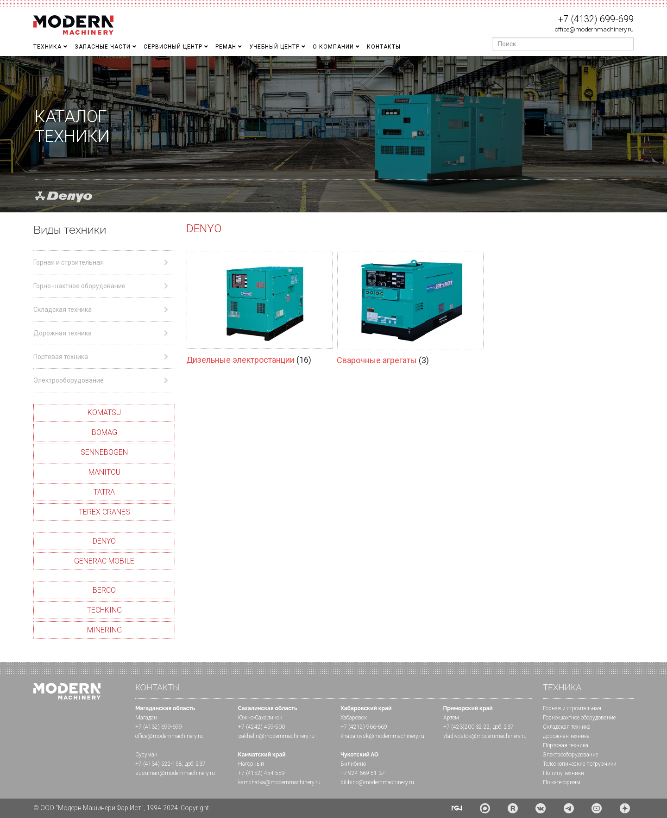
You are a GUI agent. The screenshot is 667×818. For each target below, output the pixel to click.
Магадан (146, 717)
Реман (225, 46)
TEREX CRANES (104, 512)
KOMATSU (104, 412)
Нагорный (251, 764)
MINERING (104, 630)
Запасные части (103, 46)
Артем (451, 717)
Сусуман (146, 754)
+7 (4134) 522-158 (158, 764)
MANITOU (104, 472)
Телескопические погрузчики (580, 764)
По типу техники (563, 773)
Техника (47, 46)
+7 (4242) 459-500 (261, 727)
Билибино (353, 764)
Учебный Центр (274, 46)
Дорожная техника (566, 736)
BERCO (104, 590)
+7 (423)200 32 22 (466, 727)
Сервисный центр (173, 46)
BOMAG (104, 432)
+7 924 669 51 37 (362, 773)
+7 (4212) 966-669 (363, 727)
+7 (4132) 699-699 (596, 19)
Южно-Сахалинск (260, 717)
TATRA (104, 492)
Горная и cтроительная (572, 708)
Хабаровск (353, 717)
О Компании (333, 46)
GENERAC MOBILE (104, 561)
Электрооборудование (570, 754)
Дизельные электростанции (241, 360)
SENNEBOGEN (104, 452)
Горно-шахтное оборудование (579, 717)
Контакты (384, 46)
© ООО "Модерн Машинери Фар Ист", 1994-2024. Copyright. (121, 808)
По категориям (561, 782)
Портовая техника (565, 745)
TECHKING (104, 610)
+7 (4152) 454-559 (261, 773)
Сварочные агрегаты (378, 360)
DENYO (104, 541)
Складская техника (567, 727)
